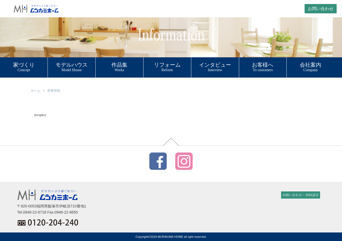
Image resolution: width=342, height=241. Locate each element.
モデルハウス (72, 65)
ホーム (35, 91)
